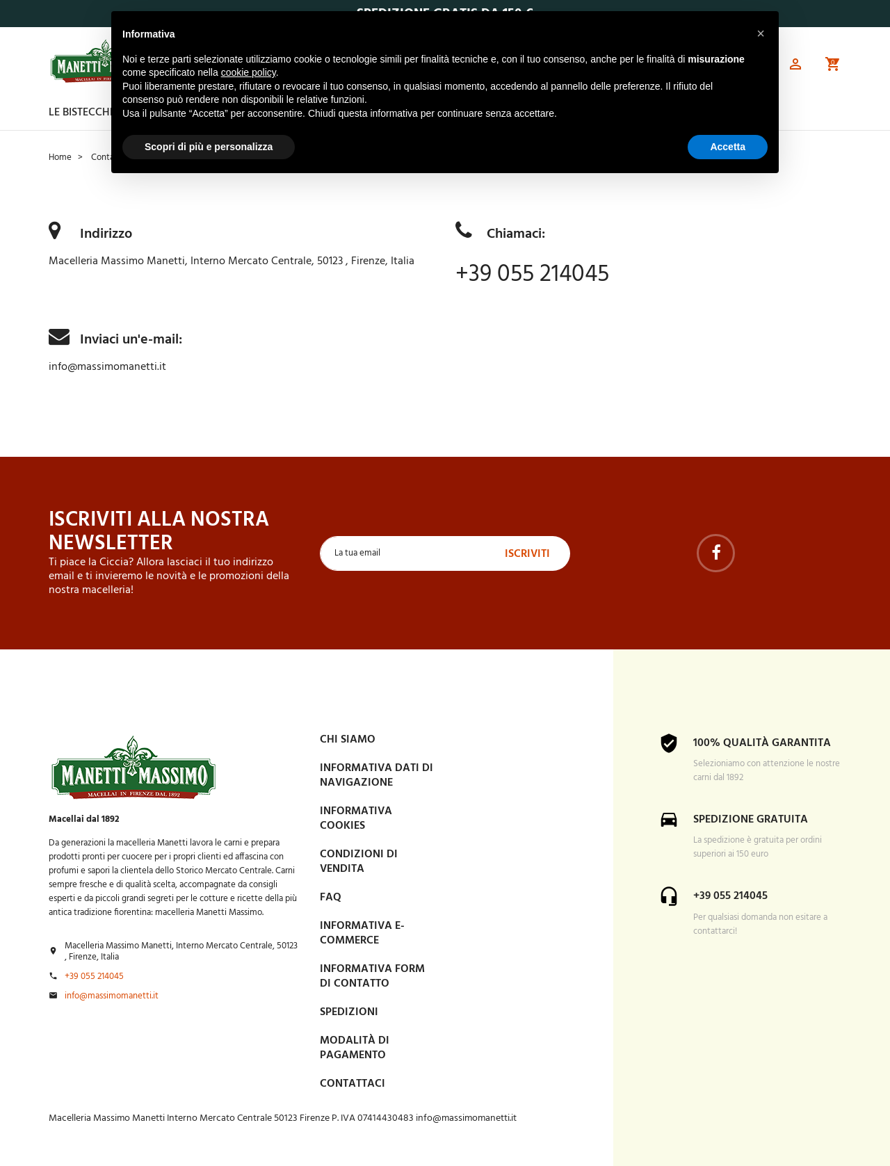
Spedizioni (349, 1012)
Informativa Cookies (356, 818)
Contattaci (352, 1083)
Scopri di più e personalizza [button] (209, 146)
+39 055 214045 (537, 274)
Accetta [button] (727, 146)
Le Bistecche (82, 113)
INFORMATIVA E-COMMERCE (362, 932)
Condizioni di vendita (359, 861)
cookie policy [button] (248, 72)
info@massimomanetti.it (107, 367)
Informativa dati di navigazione (376, 775)
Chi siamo (347, 739)
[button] (795, 66)
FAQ (330, 897)
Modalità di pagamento (354, 1047)
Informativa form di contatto (372, 975)
